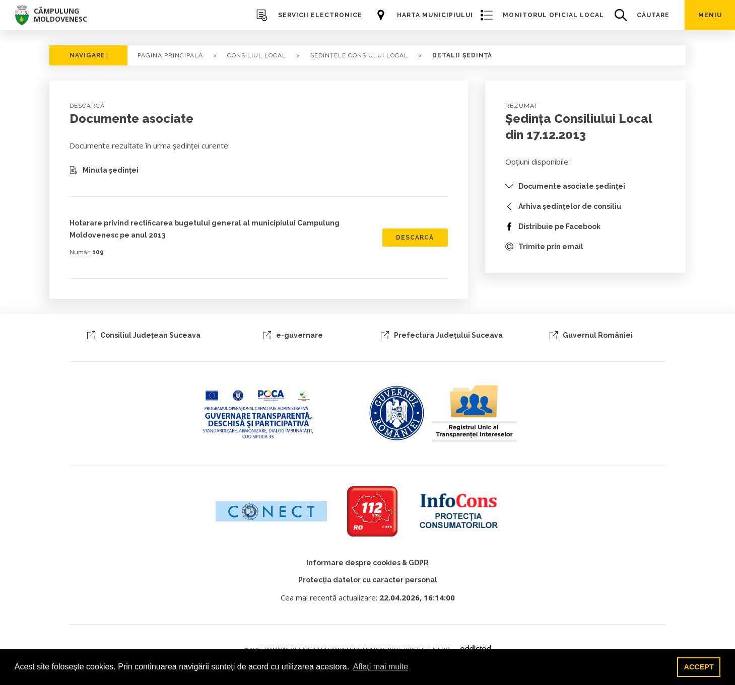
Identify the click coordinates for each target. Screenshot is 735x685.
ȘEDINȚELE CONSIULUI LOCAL (359, 55)
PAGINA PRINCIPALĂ (170, 55)
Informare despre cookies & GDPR (367, 563)
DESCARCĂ (415, 237)
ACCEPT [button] (699, 667)
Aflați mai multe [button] (380, 666)
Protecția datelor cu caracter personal (367, 580)
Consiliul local (256, 55)
